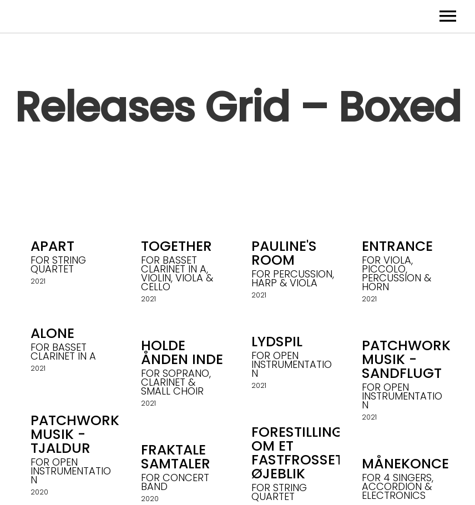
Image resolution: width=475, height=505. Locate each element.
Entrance (397, 246)
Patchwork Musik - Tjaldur (75, 434)
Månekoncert (414, 464)
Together (176, 246)
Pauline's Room (284, 253)
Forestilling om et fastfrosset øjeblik (297, 453)
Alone (52, 333)
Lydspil (276, 342)
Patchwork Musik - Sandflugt (406, 359)
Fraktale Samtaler (175, 457)
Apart (52, 246)
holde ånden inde (182, 352)
